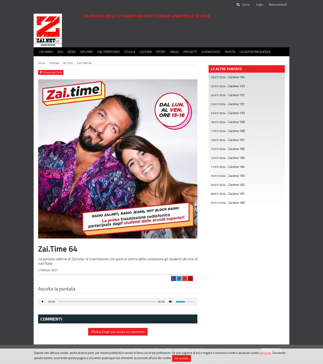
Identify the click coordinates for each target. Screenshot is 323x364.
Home (42, 63)
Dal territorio (108, 51)
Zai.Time (68, 63)
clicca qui (265, 353)
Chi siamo (46, 51)
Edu (60, 51)
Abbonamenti (278, 4)
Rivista (230, 51)
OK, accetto (181, 358)
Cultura (146, 51)
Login (259, 4)
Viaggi (174, 51)
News (72, 51)
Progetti (190, 51)
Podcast (54, 63)
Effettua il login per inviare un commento (118, 331)
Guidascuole (210, 51)
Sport (161, 51)
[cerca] (246, 4)
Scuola (129, 51)
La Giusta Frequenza (255, 51)
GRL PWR (86, 51)
